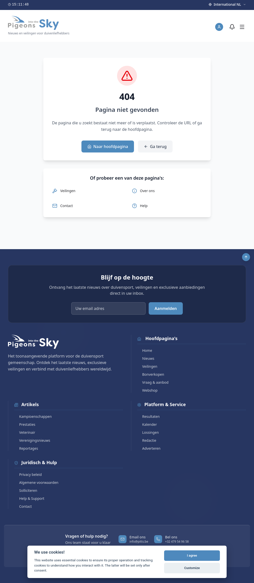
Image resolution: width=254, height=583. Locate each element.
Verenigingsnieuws (32, 440)
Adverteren (148, 448)
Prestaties (24, 424)
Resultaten (148, 416)
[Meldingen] (232, 27)
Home (144, 350)
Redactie (146, 440)
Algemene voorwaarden (36, 482)
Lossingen (148, 432)
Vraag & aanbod (153, 382)
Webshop (147, 390)
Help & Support (29, 498)
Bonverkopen (150, 374)
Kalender (147, 424)
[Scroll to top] (246, 257)
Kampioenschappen (33, 416)
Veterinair (24, 432)
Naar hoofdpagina (107, 146)
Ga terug (155, 146)
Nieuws (145, 358)
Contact (23, 506)
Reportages (26, 448)
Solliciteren (25, 490)
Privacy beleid (28, 474)
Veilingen (147, 366)
